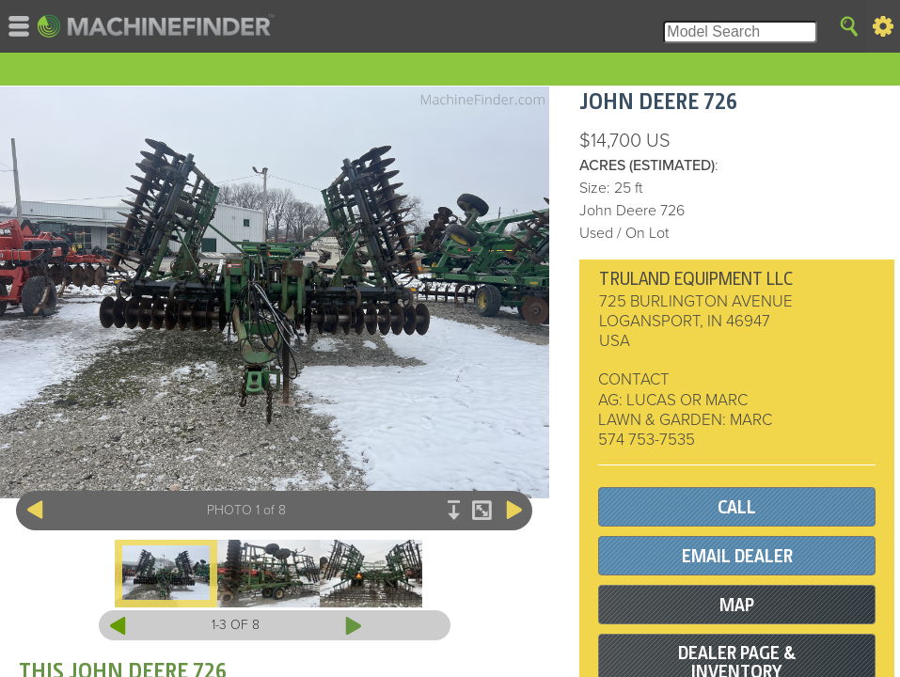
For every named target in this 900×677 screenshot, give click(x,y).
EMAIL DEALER (737, 556)
